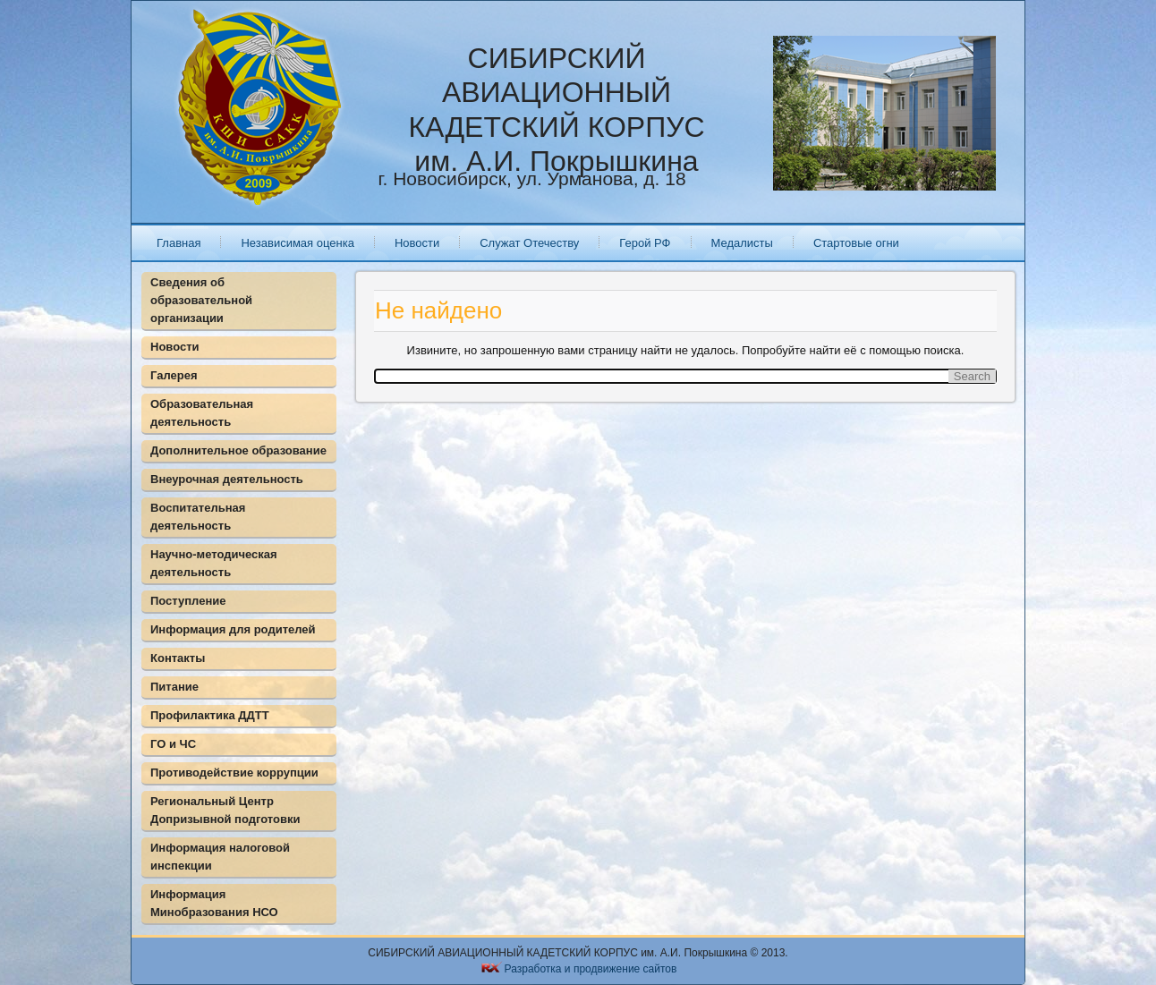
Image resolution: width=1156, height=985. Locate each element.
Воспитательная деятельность (197, 516)
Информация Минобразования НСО (214, 903)
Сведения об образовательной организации (201, 300)
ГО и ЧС (173, 744)
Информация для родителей (233, 629)
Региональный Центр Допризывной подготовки (225, 810)
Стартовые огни (856, 243)
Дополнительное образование (238, 450)
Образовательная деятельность (201, 413)
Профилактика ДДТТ (209, 715)
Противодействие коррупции (234, 772)
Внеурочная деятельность (226, 479)
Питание (174, 686)
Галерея (174, 375)
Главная (178, 243)
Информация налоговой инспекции (220, 856)
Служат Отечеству (529, 243)
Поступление (188, 600)
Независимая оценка (297, 243)
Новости (417, 243)
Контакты (177, 658)
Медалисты (742, 243)
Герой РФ (644, 243)
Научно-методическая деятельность (213, 563)
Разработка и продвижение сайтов (591, 969)
